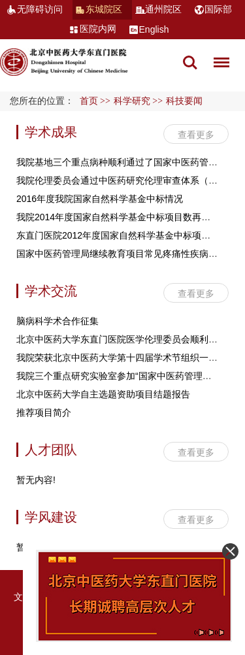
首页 (89, 101)
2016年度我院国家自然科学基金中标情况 (99, 198)
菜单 (218, 55)
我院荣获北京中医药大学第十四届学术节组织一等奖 (121, 357)
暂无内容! (36, 480)
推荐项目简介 (43, 412)
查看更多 (196, 134)
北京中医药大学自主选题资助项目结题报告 (103, 394)
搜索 (190, 62)
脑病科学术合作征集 (57, 321)
